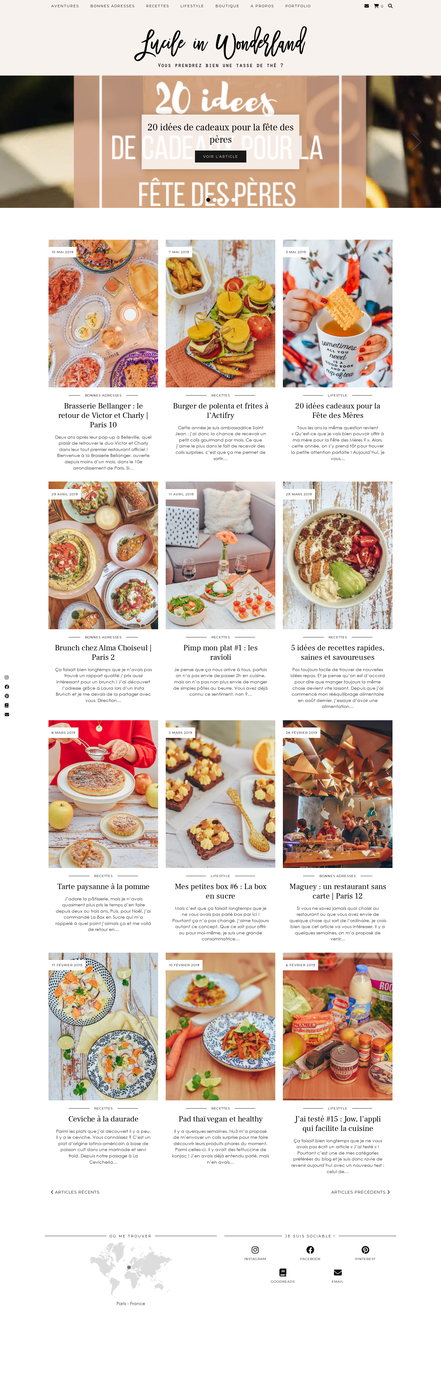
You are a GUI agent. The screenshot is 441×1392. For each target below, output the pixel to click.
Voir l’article (220, 156)
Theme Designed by (366, 1385)
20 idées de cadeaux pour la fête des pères (220, 133)
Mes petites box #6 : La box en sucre (220, 891)
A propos (262, 6)
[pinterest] (365, 1253)
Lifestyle (192, 6)
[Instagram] (27, 1350)
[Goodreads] (282, 1276)
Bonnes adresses (112, 6)
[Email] (366, 6)
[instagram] (255, 1253)
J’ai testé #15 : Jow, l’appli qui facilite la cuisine (338, 1123)
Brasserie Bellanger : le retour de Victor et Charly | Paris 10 (103, 415)
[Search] (390, 6)
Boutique (227, 6)
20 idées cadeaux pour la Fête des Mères (337, 410)
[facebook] (310, 1253)
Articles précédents (360, 1192)
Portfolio (298, 6)
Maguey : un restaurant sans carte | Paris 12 (337, 891)
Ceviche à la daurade (103, 1119)
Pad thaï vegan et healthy (221, 1119)
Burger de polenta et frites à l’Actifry (220, 410)
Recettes (157, 6)
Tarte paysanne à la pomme (103, 886)
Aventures (65, 6)
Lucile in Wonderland (88, 1385)
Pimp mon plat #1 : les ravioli (220, 652)
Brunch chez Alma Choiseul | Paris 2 (103, 652)
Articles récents (75, 1192)
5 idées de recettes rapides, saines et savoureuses (338, 652)
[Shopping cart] (379, 6)
